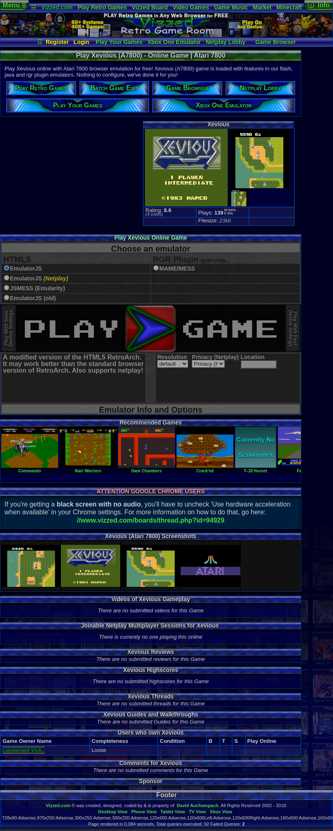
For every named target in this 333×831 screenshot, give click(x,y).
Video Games (191, 7)
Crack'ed (205, 468)
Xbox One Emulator (174, 42)
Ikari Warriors (88, 468)
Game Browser (275, 42)
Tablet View (173, 811)
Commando (29, 468)
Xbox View (221, 811)
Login (81, 42)
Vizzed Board (150, 7)
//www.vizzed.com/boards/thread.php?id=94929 (150, 520)
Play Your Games (118, 42)
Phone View (144, 811)
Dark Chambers (146, 468)
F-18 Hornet (255, 468)
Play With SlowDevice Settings (8, 328)
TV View (197, 811)
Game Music (231, 7)
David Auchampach (198, 805)
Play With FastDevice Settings (293, 328)
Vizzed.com (56, 7)
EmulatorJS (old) (33, 298)
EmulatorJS (26, 269)
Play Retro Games (102, 7)
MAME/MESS (177, 269)
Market (262, 7)
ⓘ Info (318, 5)
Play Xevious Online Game (150, 237)
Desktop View (112, 811)
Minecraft (289, 7)
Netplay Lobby (225, 42)
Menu (14, 5)
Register (57, 42)
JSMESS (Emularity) (37, 288)
